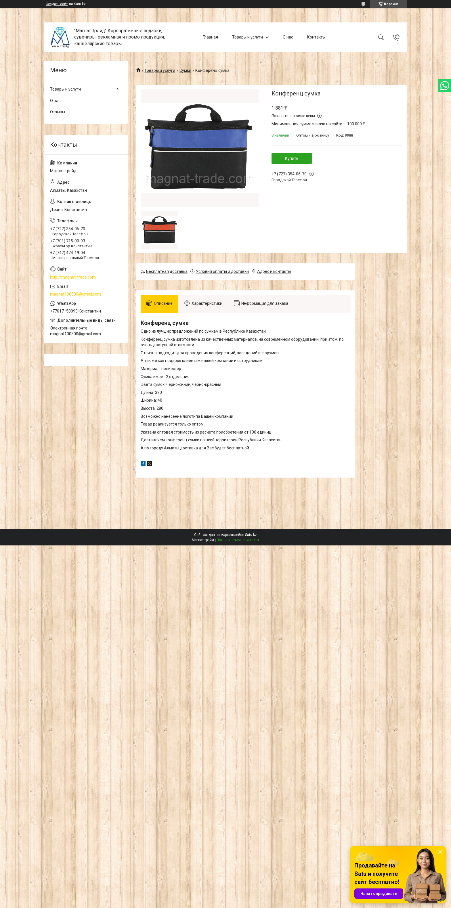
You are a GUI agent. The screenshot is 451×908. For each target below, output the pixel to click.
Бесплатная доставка (167, 271)
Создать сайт (57, 4)
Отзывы (57, 112)
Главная (210, 37)
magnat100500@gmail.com (75, 294)
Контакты (316, 37)
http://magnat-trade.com (73, 277)
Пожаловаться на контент (238, 540)
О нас (288, 37)
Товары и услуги (247, 37)
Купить (292, 158)
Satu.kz (251, 535)
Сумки (185, 70)
